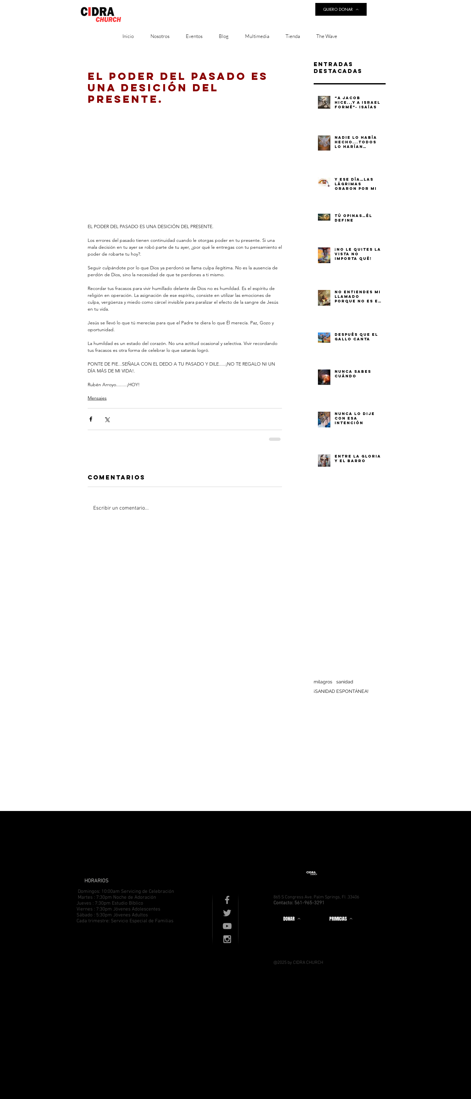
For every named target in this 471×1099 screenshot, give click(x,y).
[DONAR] (292, 918)
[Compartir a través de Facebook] (91, 419)
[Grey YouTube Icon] (227, 926)
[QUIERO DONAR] (341, 9)
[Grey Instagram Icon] (227, 939)
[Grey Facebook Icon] (227, 899)
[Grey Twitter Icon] (227, 913)
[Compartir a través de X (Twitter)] (107, 419)
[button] (160, 36)
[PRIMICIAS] (341, 918)
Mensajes (97, 398)
